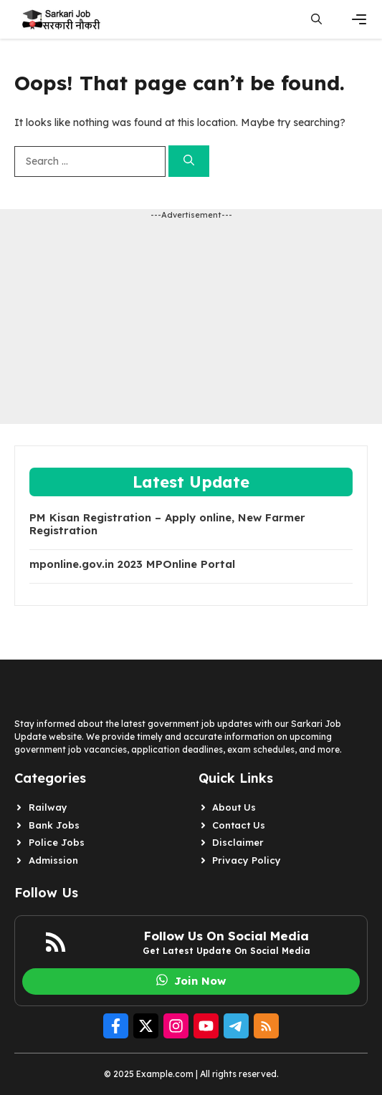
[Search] (188, 161)
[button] (316, 19)
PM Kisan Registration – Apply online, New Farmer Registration (167, 524)
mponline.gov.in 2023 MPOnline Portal (132, 564)
